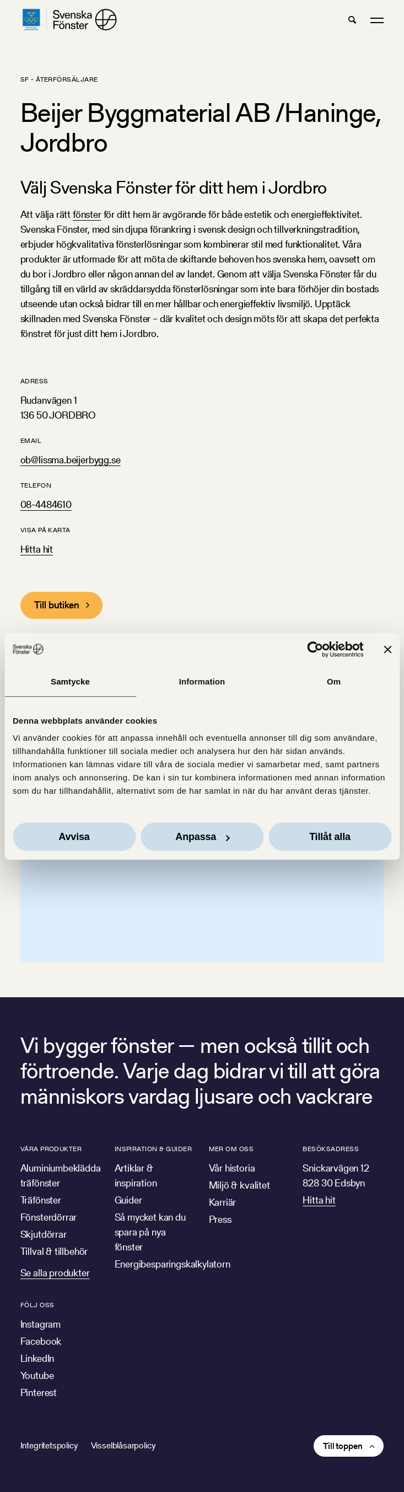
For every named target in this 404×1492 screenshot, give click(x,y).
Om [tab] (334, 681)
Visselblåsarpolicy (123, 1445)
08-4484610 (46, 504)
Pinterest (38, 1392)
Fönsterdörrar (48, 1217)
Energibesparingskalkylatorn (172, 1264)
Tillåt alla (330, 836)
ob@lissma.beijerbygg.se (70, 460)
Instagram (40, 1324)
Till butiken (56, 605)
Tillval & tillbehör (54, 1251)
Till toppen (342, 1446)
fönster (87, 214)
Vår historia (232, 1168)
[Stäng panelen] (387, 649)
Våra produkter (51, 1148)
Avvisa (73, 836)
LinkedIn (37, 1358)
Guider (128, 1200)
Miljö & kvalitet (239, 1185)
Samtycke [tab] (70, 681)
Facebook (41, 1341)
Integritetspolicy (49, 1445)
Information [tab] (202, 681)
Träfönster (40, 1200)
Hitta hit (36, 549)
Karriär (222, 1202)
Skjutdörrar (43, 1234)
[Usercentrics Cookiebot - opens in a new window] (315, 649)
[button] (352, 20)
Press (220, 1219)
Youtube (37, 1375)
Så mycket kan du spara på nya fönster (150, 1232)
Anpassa (202, 836)
